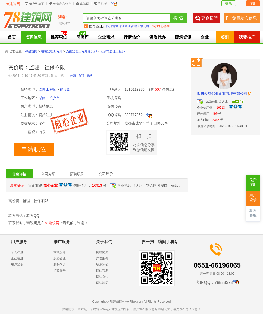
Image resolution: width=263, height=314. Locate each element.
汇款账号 (59, 270)
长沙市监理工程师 (112, 51)
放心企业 (59, 258)
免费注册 (253, 182)
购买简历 (59, 264)
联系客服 (253, 213)
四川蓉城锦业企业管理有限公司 (127, 26)
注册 (253, 3)
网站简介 (102, 252)
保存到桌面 (36, 4)
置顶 (81, 76)
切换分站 (64, 23)
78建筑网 (12, 4)
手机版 (102, 4)
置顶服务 (59, 252)
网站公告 (102, 277)
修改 (90, 76)
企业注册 (17, 258)
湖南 (42, 98)
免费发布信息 (62, 4)
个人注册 (17, 252)
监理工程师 (48, 89)
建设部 (65, 89)
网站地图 (102, 283)
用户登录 (17, 264)
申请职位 (33, 149)
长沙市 (54, 98)
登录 (228, 3)
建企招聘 (209, 18)
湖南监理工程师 (51, 51)
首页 (12, 37)
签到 (225, 37)
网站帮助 (102, 270)
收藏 (73, 76)
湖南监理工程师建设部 (81, 51)
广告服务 (102, 258)
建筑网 (84, 4)
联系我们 (102, 264)
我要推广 (247, 37)
